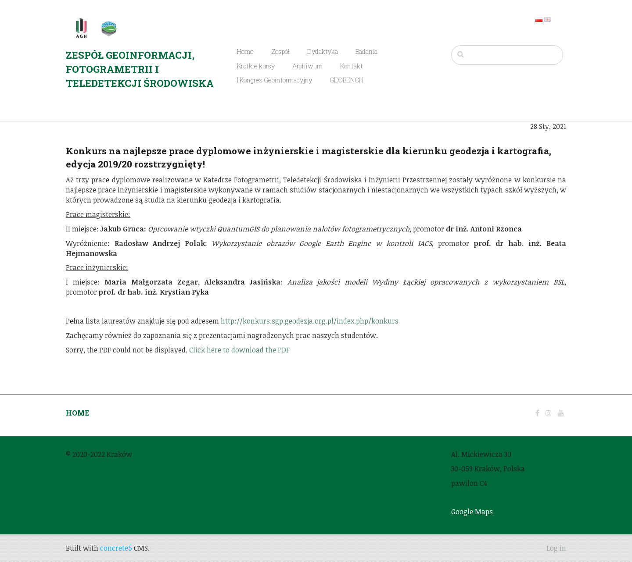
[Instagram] (549, 413)
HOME (77, 412)
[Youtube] (561, 413)
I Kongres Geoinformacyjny (274, 80)
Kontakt (351, 66)
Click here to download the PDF (239, 350)
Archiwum (307, 66)
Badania (366, 51)
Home (245, 51)
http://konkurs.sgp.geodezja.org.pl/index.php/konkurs (310, 321)
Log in (556, 548)
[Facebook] (537, 413)
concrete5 (116, 548)
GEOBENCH (346, 80)
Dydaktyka (322, 51)
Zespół (280, 51)
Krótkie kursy (256, 66)
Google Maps (472, 511)
